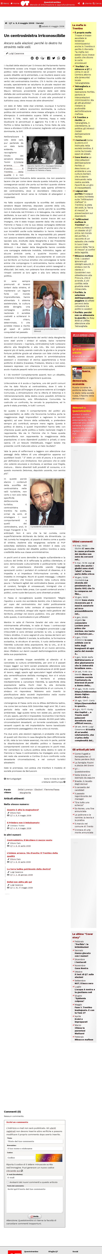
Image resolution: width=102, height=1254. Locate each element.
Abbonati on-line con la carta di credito (85, 439)
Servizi (39, 23)
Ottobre (84, 974)
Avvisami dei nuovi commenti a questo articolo (32, 1182)
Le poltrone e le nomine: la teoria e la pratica (84, 817)
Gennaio (83, 953)
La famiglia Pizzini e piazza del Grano (84, 764)
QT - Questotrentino (82, 770)
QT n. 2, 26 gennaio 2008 (21, 875)
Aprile (81, 1019)
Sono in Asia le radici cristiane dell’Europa (53, 780)
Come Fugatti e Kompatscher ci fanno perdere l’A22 (85, 756)
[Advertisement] (34, 1000)
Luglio (85, 989)
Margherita (25, 792)
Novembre (81, 966)
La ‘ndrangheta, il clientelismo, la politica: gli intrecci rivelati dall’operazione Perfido (84, 127)
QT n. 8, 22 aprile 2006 (20, 846)
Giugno (80, 998)
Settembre (84, 982)
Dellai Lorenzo (25, 789)
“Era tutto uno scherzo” (82, 803)
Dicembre (80, 960)
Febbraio (81, 944)
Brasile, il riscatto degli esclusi (83, 782)
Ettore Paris (15, 813)
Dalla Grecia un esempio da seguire (85, 776)
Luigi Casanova (16, 53)
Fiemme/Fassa (51, 789)
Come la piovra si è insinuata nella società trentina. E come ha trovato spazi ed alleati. (84, 147)
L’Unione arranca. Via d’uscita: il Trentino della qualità (13, 168)
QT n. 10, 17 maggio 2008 (21, 888)
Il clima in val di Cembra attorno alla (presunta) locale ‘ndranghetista (83, 74)
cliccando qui (14, 1171)
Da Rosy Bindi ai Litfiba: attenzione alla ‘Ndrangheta (84, 319)
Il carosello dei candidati (82, 788)
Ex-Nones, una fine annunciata (84, 809)
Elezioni (38, 789)
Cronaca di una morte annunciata (84, 831)
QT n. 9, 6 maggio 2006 (21, 23)
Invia (34, 1216)
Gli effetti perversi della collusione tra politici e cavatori (84, 300)
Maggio (84, 1008)
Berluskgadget (12, 778)
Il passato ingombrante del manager (83, 796)
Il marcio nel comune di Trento (84, 825)
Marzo (80, 1029)
